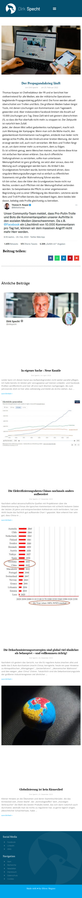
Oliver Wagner (48, 888)
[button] (54, 8)
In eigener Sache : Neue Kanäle (41, 370)
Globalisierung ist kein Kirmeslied (41, 789)
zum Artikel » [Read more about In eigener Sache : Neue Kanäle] (6, 394)
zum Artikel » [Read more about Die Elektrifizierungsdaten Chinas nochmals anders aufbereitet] (6, 520)
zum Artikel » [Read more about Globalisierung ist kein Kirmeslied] (6, 815)
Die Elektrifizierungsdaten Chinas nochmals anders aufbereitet (41, 492)
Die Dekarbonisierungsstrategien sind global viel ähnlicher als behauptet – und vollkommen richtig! (41, 651)
